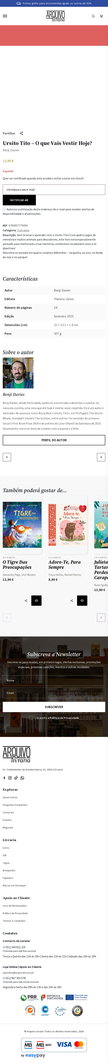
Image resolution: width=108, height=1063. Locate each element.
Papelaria (8, 878)
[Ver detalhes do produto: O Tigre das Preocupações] (22, 526)
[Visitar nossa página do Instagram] (10, 778)
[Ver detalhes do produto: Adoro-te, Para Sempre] (68, 526)
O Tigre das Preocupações (17, 564)
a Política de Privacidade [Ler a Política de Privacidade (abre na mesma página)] (63, 718)
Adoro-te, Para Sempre (65, 564)
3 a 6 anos (23, 230)
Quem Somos (10, 797)
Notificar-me (19, 200)
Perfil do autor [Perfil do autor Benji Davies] (54, 440)
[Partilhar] (13, 133)
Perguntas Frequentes (15, 805)
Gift (4, 855)
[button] (7, 457)
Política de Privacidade (15, 913)
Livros (6, 848)
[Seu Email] (54, 693)
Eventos (7, 820)
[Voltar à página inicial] (55, 16)
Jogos (6, 863)
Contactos (8, 812)
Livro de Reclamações (15, 906)
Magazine (8, 827)
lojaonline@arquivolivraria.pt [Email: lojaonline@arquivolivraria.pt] (18, 973)
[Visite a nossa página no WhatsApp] (22, 778)
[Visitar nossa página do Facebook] (4, 778)
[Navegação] (5, 16)
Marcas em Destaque (14, 885)
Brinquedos (9, 870)
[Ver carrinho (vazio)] (101, 16)
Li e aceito (57, 718)
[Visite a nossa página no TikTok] (16, 778)
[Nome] (54, 680)
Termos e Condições (14, 921)
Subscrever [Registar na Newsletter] (54, 707)
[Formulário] (93, 16)
